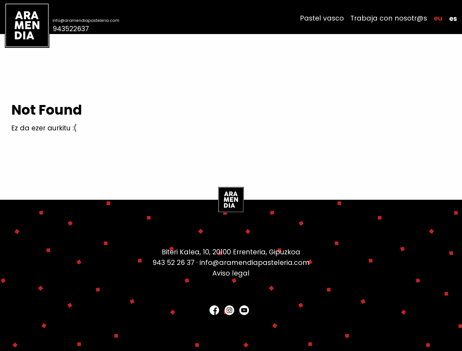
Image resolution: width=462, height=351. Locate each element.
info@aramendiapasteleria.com (86, 20)
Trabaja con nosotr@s (388, 18)
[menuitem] (322, 18)
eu (438, 18)
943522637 (71, 28)
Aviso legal (231, 273)
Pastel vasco (322, 18)
